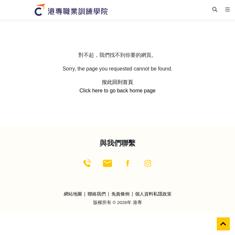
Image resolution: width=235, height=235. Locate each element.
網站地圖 (73, 194)
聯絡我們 (97, 194)
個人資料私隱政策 (153, 194)
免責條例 (120, 194)
